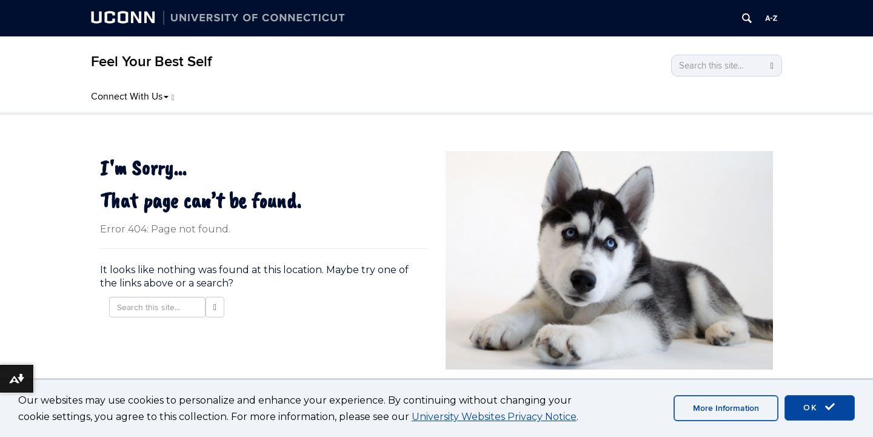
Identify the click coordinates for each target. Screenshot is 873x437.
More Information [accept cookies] (726, 408)
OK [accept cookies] (819, 407)
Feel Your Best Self (151, 61)
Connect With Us (133, 96)
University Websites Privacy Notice (494, 416)
